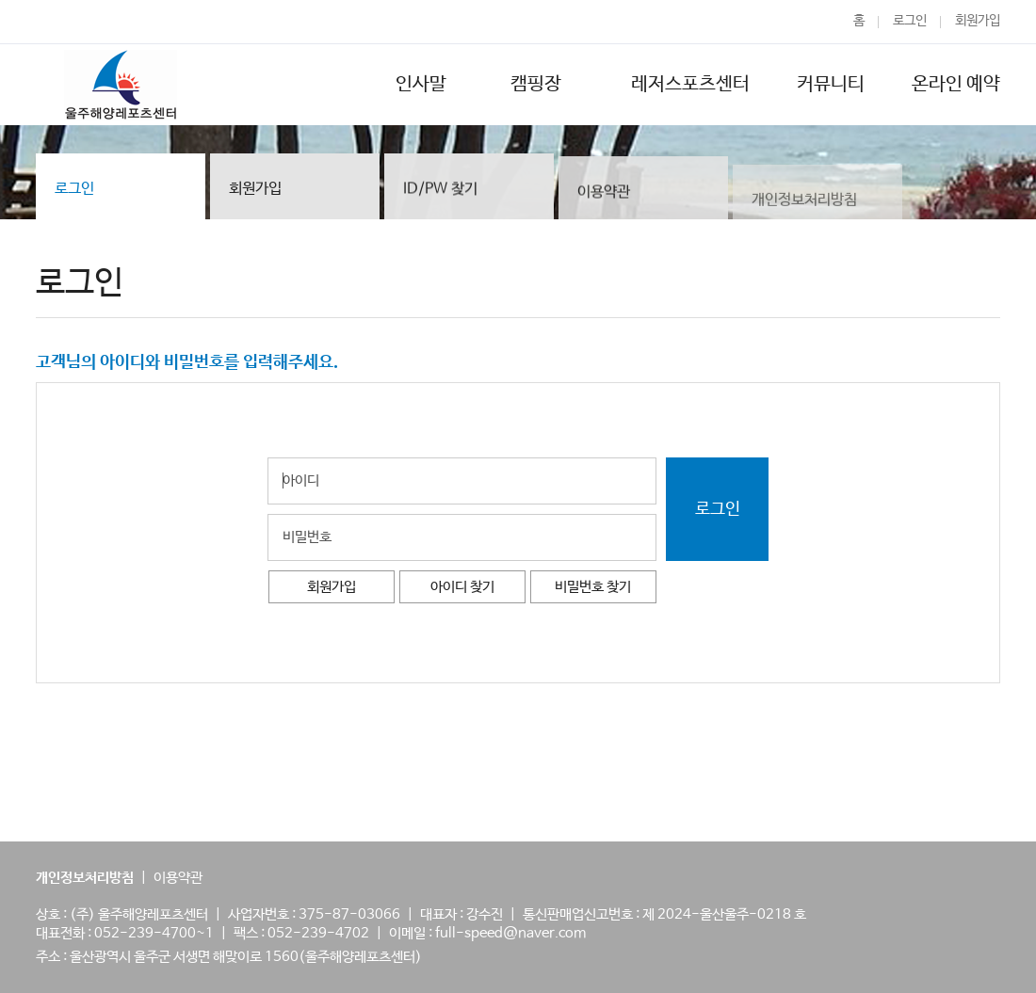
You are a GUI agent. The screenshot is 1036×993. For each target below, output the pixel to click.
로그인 (910, 20)
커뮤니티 (831, 84)
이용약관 (603, 194)
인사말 (421, 84)
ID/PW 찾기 (440, 190)
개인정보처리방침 (804, 206)
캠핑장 (539, 84)
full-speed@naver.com (510, 933)
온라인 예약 (956, 84)
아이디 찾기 (462, 587)
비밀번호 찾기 (593, 587)
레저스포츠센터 (690, 84)
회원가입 (977, 20)
